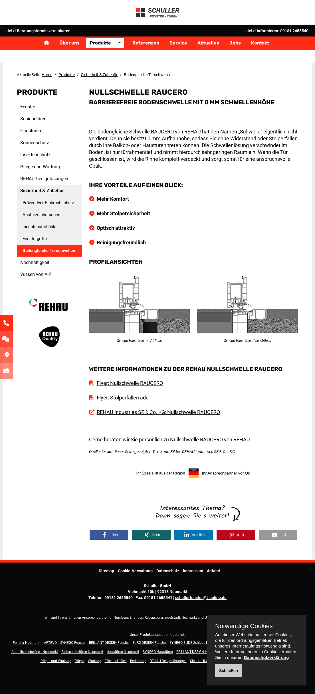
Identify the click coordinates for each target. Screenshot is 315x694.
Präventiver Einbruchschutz (48, 202)
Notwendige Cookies (244, 626)
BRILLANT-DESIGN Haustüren (198, 645)
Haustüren (30, 130)
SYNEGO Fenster (73, 636)
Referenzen (145, 54)
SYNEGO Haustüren (158, 645)
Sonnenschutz (34, 142)
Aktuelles (208, 54)
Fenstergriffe (35, 238)
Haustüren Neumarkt (123, 645)
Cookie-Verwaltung (135, 564)
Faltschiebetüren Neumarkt (82, 645)
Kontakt (260, 54)
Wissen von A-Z (35, 274)
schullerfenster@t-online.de (201, 591)
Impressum (193, 564)
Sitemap (106, 564)
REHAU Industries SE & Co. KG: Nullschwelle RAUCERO (158, 405)
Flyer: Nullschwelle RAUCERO (130, 376)
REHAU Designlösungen (44, 178)
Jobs (235, 54)
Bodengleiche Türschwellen (49, 250)
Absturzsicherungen (41, 214)
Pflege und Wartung (40, 166)
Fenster (27, 106)
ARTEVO (50, 636)
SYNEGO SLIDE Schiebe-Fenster (193, 636)
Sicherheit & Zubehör (99, 74)
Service (178, 54)
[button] (109, 528)
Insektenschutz (35, 154)
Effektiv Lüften (116, 654)
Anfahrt (214, 564)
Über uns (69, 54)
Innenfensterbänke (40, 226)
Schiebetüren (33, 118)
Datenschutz (167, 564)
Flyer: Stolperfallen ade (123, 391)
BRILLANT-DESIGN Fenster (109, 636)
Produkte (100, 54)
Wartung (94, 654)
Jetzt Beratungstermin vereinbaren (38, 41)
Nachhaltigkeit (34, 262)
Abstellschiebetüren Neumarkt (34, 645)
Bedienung (138, 654)
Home (47, 74)
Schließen (228, 670)
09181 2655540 (294, 41)
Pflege (79, 654)
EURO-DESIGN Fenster (149, 636)
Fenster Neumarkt (27, 636)
